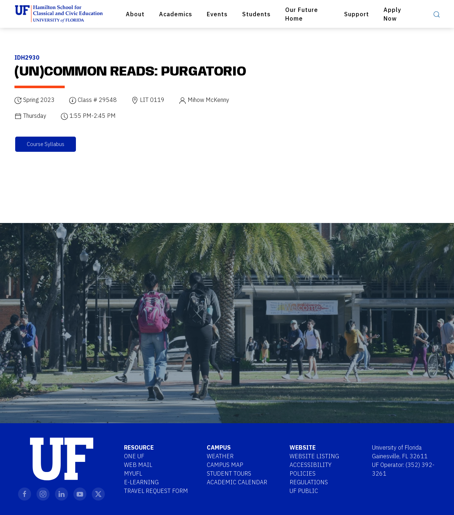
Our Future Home (301, 14)
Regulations (309, 482)
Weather (220, 456)
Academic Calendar (237, 482)
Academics (175, 14)
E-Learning (141, 482)
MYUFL (133, 473)
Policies (303, 473)
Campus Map (225, 464)
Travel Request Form (156, 490)
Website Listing (314, 456)
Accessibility (310, 464)
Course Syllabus (45, 144)
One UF (134, 456)
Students (256, 14)
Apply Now (392, 14)
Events (217, 14)
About (135, 14)
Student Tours (229, 473)
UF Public (304, 490)
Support (356, 14)
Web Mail (138, 464)
